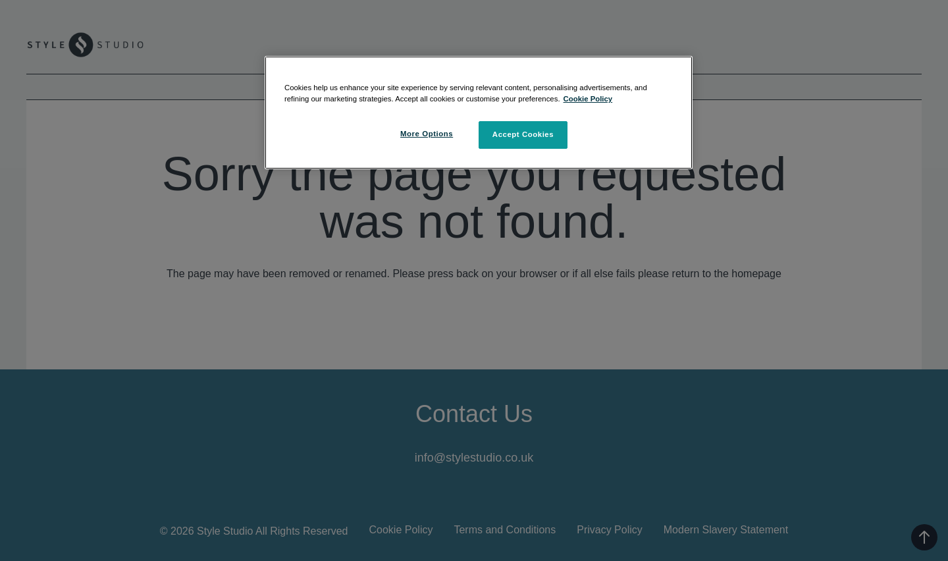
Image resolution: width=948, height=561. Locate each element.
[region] (479, 112)
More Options (426, 134)
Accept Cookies (523, 134)
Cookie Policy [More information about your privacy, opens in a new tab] (588, 99)
